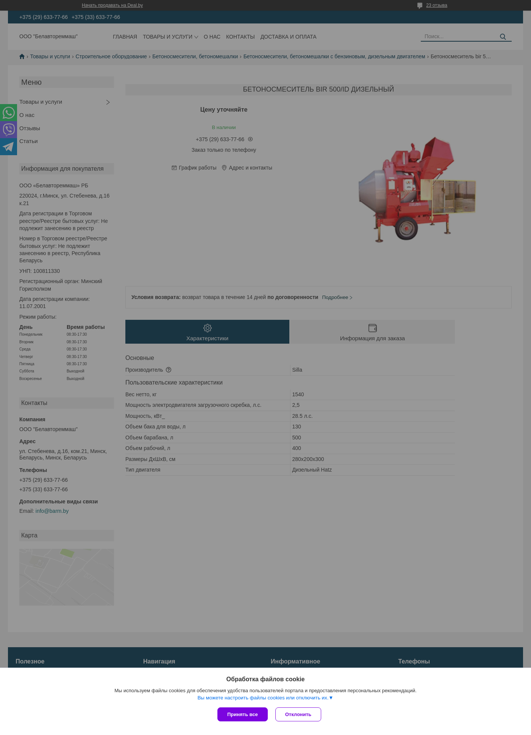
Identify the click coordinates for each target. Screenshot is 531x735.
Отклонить (298, 714)
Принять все (242, 714)
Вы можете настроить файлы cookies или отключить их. (262, 698)
